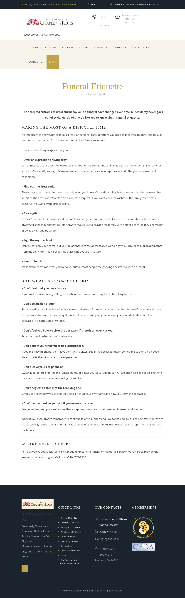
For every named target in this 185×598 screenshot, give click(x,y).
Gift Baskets (66, 545)
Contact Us (36, 61)
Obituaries (119, 47)
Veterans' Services (70, 522)
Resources (85, 47)
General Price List (69, 518)
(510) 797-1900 (108, 532)
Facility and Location (70, 527)
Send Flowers (140, 47)
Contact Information (70, 550)
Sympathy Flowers (69, 541)
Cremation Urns (68, 536)
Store (53, 61)
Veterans (67, 47)
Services (102, 47)
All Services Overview (71, 531)
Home (35, 47)
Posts (63, 555)
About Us (50, 47)
